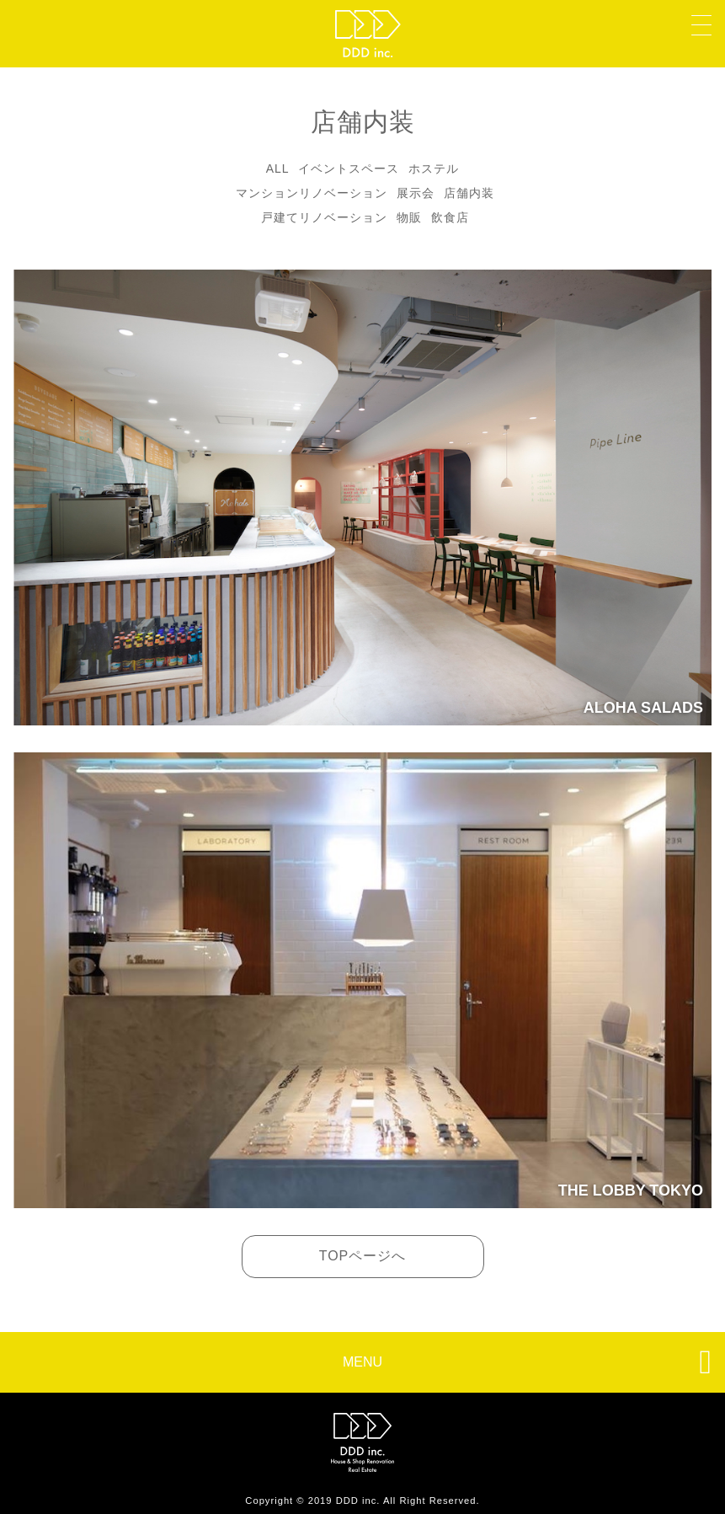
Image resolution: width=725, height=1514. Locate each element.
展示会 (415, 193)
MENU (527, 1361)
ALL (278, 168)
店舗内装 (469, 193)
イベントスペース (348, 168)
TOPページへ (363, 1256)
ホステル (433, 168)
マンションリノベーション (311, 193)
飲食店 (450, 217)
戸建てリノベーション (324, 217)
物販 (409, 217)
